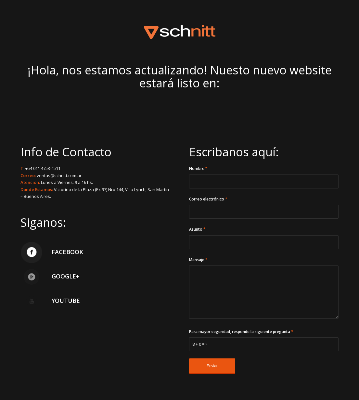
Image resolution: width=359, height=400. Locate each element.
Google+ (66, 276)
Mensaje (198, 260)
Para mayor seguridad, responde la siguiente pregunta (241, 331)
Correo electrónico (208, 199)
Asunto (197, 229)
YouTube (66, 300)
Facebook (67, 252)
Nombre (198, 168)
